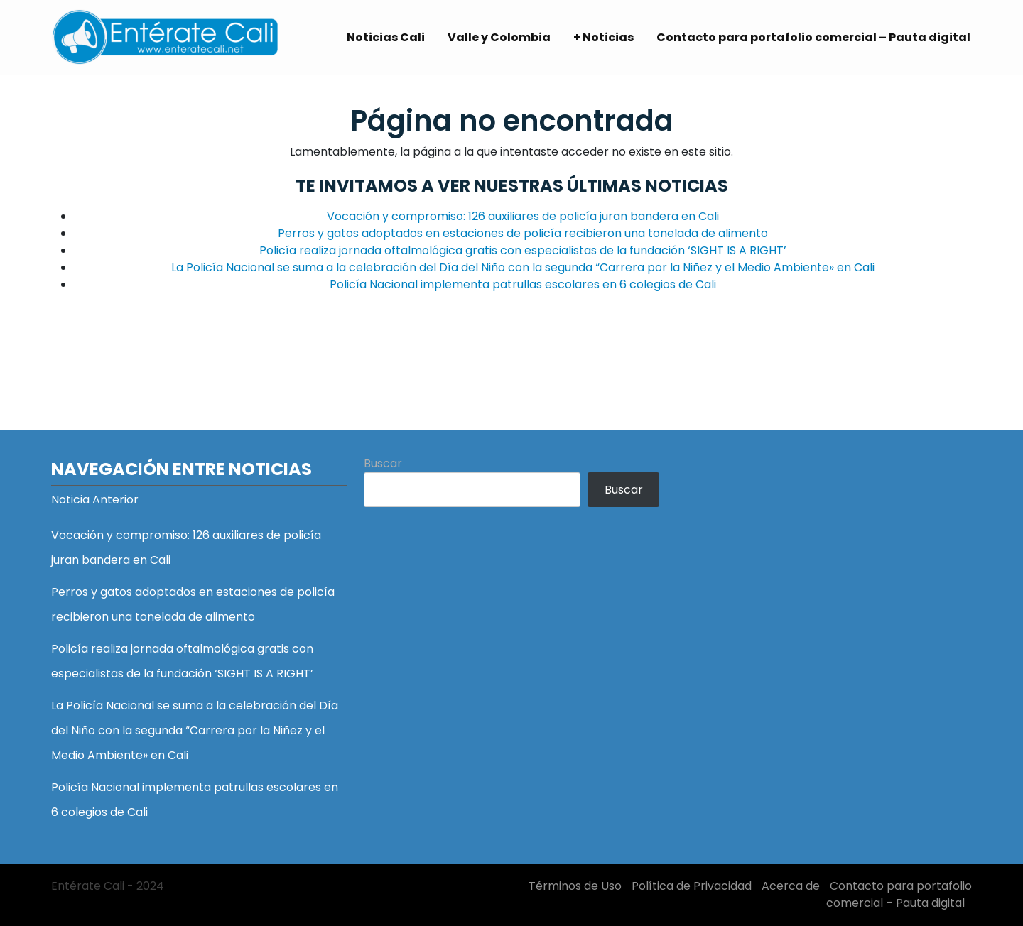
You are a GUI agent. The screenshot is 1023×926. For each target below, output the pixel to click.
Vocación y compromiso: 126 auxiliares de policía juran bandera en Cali (523, 216)
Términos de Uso (575, 886)
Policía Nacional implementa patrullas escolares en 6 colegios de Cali (523, 284)
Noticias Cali (386, 37)
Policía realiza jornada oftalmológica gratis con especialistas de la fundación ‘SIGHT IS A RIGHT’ (522, 250)
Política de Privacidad (692, 886)
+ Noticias (603, 37)
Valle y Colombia (499, 37)
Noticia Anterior (95, 499)
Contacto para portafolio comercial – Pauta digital (813, 37)
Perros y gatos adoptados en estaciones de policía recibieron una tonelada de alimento (523, 233)
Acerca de (791, 886)
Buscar (383, 463)
